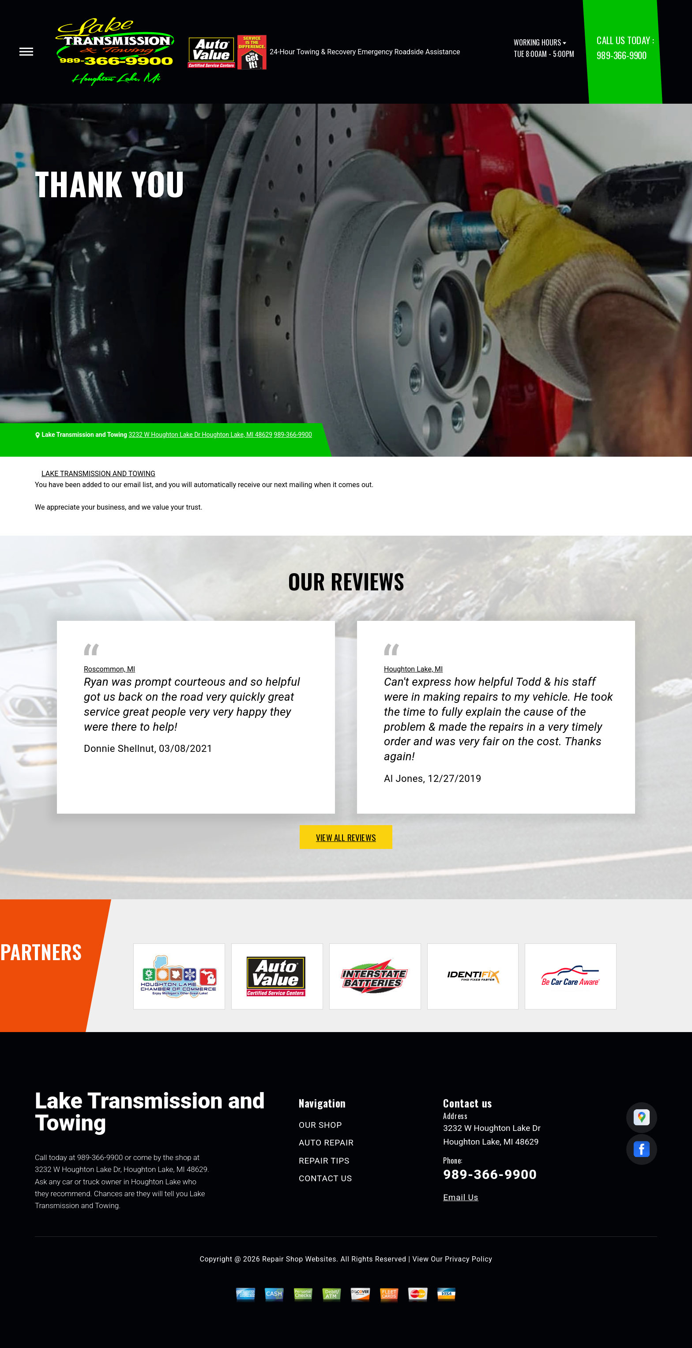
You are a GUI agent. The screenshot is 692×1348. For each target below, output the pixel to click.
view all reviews (346, 837)
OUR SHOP (320, 1125)
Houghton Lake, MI (413, 669)
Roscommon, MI (109, 669)
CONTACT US (325, 1178)
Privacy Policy (468, 1259)
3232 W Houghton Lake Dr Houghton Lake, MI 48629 (200, 434)
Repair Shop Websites (299, 1259)
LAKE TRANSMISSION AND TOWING (98, 473)
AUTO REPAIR (326, 1143)
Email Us (460, 1197)
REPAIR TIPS (324, 1161)
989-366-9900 (621, 55)
